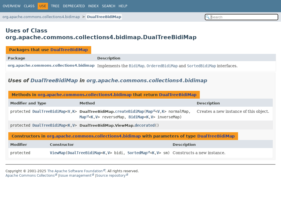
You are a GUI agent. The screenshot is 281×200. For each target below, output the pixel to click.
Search (108, 6)
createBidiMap (129, 111)
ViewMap (57, 153)
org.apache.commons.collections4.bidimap (41, 17)
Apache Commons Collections (30, 176)
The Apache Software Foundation (75, 171)
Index (93, 6)
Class (29, 6)
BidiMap (136, 117)
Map (149, 111)
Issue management (75, 176)
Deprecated (74, 6)
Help (123, 6)
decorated (145, 125)
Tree (55, 6)
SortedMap (137, 153)
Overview (12, 6)
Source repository (111, 176)
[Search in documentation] (241, 17)
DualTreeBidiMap (104, 17)
